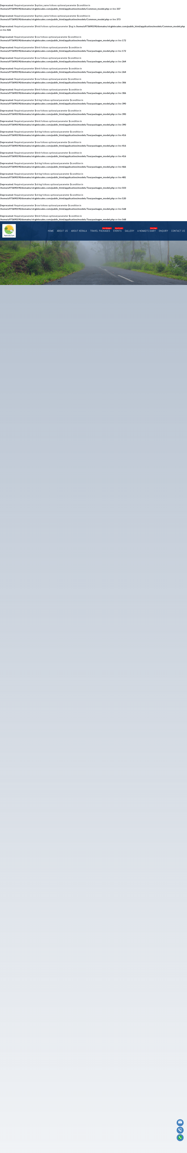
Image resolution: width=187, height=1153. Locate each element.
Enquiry (166, 230)
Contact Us (179, 230)
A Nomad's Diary (149, 230)
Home (61, 230)
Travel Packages (106, 230)
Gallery (134, 230)
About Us (72, 230)
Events (123, 230)
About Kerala (87, 230)
